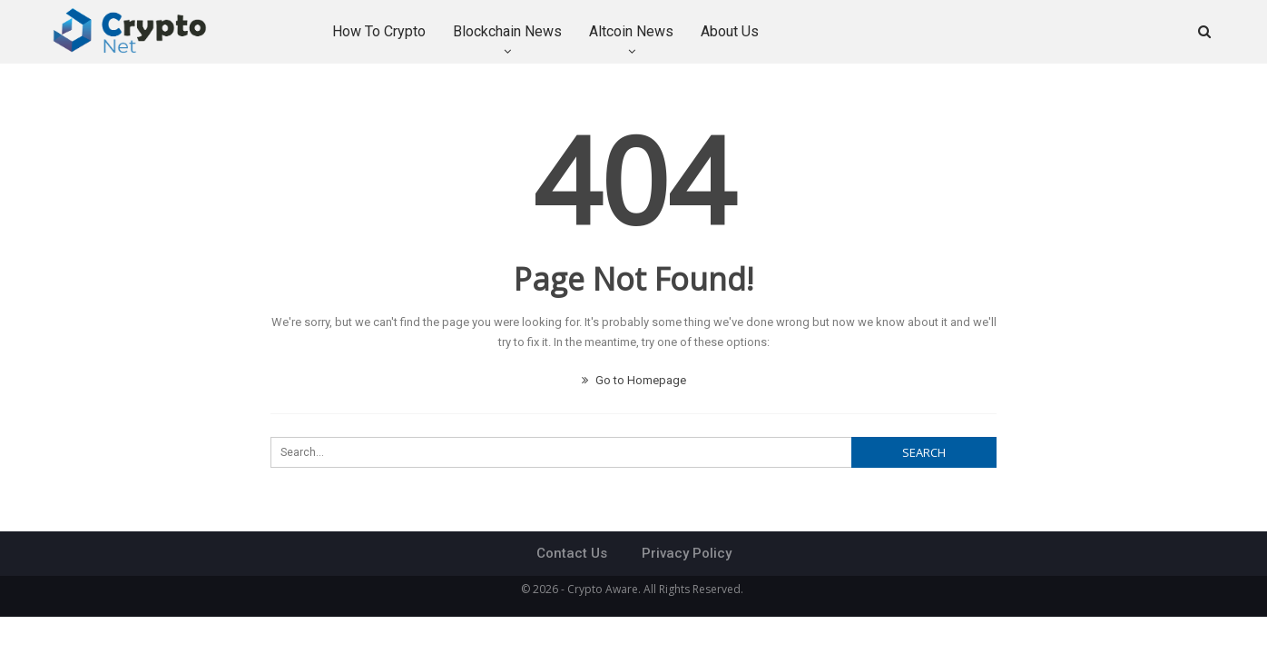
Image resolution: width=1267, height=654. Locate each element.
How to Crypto (379, 31)
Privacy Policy (687, 553)
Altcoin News (631, 31)
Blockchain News (507, 31)
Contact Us (571, 553)
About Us (730, 31)
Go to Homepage (634, 380)
